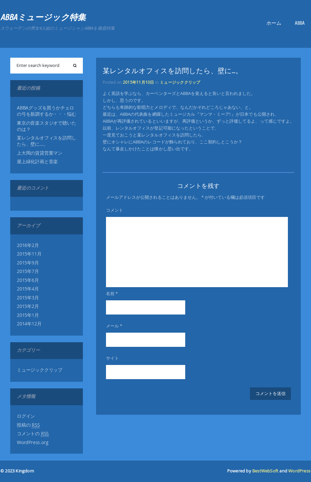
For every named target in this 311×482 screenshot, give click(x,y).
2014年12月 (29, 324)
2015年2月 (28, 306)
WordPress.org (32, 442)
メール (114, 326)
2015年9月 (28, 263)
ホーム (273, 23)
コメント (114, 210)
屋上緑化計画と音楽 (37, 162)
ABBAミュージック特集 (43, 17)
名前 (112, 293)
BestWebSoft (265, 471)
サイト (112, 358)
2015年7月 (28, 271)
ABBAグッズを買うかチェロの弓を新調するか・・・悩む (46, 111)
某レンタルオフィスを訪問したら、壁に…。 (46, 141)
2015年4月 (28, 289)
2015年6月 (28, 280)
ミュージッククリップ (39, 370)
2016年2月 (28, 245)
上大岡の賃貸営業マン (39, 153)
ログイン (26, 416)
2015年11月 (29, 254)
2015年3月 (28, 298)
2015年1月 (28, 315)
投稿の (28, 425)
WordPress (299, 471)
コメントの (33, 434)
